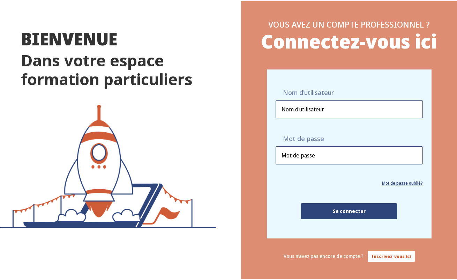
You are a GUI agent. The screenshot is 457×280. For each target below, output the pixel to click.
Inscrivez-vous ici (391, 256)
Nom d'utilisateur (308, 93)
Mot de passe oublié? (402, 183)
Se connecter (349, 211)
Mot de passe (303, 139)
